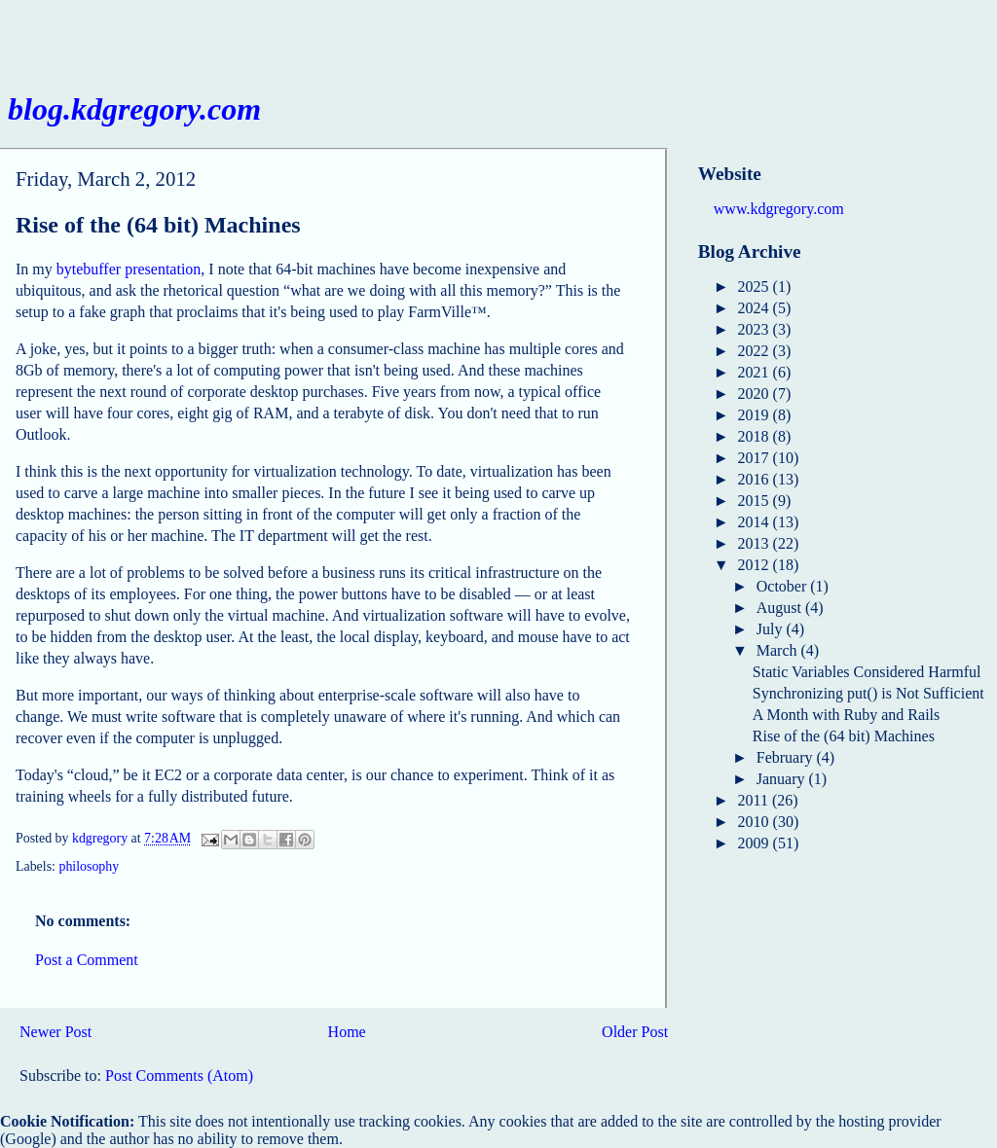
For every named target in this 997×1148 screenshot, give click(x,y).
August (781, 607)
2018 (755, 436)
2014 (755, 522)
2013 (755, 543)
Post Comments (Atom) (179, 1075)
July (772, 629)
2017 (755, 457)
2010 (755, 821)
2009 (755, 843)
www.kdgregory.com (779, 208)
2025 (755, 286)
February (787, 757)
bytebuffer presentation (129, 269)
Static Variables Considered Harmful (867, 672)
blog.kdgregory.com (134, 108)
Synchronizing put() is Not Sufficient (868, 693)
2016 (755, 479)
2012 (755, 564)
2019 (755, 415)
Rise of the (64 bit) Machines (844, 736)
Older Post (635, 1031)
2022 (755, 350)
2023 (755, 329)
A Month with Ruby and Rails (846, 714)
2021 (755, 372)
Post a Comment (86, 959)
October (784, 586)
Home (347, 1031)
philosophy (88, 866)
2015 (755, 500)
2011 (755, 800)
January (783, 779)
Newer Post (55, 1031)
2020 (755, 393)
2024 (755, 308)
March (779, 650)
